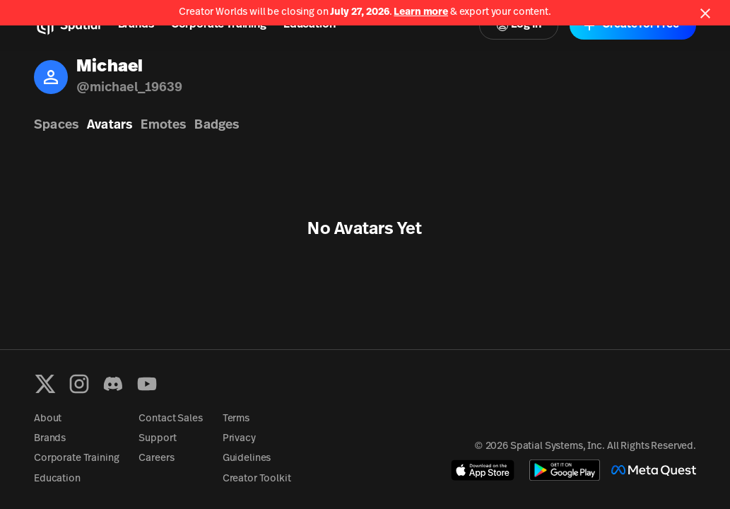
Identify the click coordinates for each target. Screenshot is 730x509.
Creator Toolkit (257, 479)
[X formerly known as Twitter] (45, 384)
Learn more (421, 12)
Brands (136, 24)
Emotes (163, 125)
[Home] (67, 25)
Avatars (109, 125)
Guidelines (247, 458)
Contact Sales (170, 419)
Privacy (239, 438)
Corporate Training (218, 24)
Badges (216, 125)
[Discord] (113, 384)
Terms (236, 419)
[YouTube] (147, 384)
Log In (519, 25)
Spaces (56, 125)
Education (309, 24)
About (47, 419)
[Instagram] (79, 384)
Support (157, 438)
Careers (156, 458)
